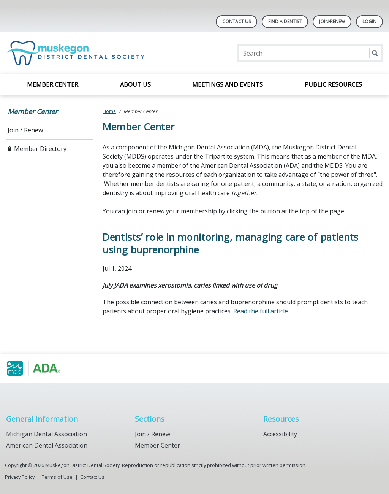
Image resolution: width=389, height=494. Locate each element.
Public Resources (333, 84)
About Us (135, 84)
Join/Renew (332, 21)
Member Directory (40, 149)
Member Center (52, 84)
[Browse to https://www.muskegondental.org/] (44, 368)
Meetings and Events (227, 84)
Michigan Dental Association (46, 434)
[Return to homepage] (77, 53)
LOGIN (369, 21)
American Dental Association (46, 445)
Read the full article (260, 311)
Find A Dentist (285, 21)
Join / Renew (25, 130)
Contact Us (236, 21)
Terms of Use (57, 476)
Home (109, 111)
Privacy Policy (20, 476)
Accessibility (280, 434)
